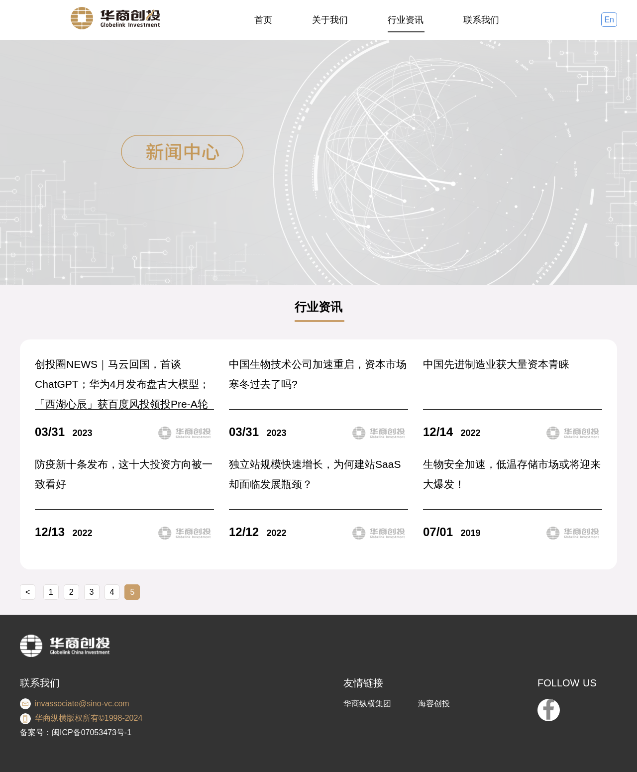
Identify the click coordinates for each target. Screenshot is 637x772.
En (609, 19)
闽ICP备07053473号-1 (91, 732)
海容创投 (434, 703)
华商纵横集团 (367, 703)
